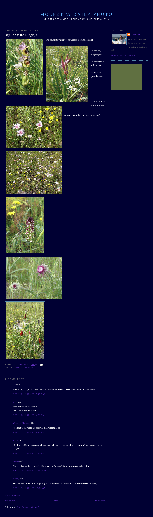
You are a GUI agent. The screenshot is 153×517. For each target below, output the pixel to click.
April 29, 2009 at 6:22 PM (29, 432)
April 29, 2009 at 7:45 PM (29, 453)
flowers (19, 368)
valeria (16, 461)
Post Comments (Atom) (28, 507)
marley (16, 478)
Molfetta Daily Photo (76, 14)
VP (14, 384)
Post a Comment (12, 495)
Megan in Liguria (21, 423)
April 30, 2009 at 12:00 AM (29, 488)
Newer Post (10, 500)
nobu (15, 402)
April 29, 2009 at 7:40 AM (29, 394)
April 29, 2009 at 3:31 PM (29, 415)
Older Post (100, 500)
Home (55, 500)
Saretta (16, 440)
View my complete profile (126, 55)
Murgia (29, 368)
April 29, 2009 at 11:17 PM (29, 470)
